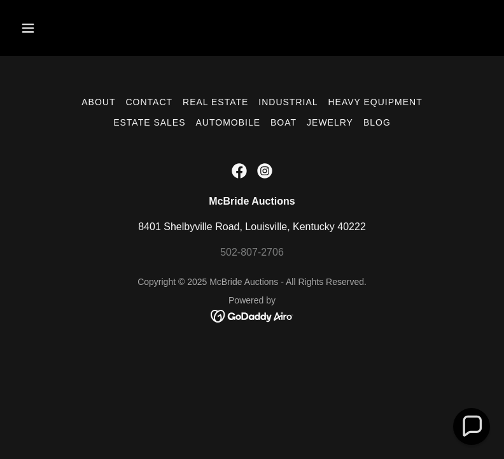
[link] (239, 171)
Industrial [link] (288, 102)
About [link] (98, 102)
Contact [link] (148, 102)
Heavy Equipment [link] (375, 102)
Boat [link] (283, 122)
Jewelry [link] (330, 122)
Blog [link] (377, 122)
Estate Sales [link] (149, 122)
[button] (51, 28)
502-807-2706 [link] (252, 252)
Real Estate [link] (215, 102)
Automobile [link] (228, 122)
